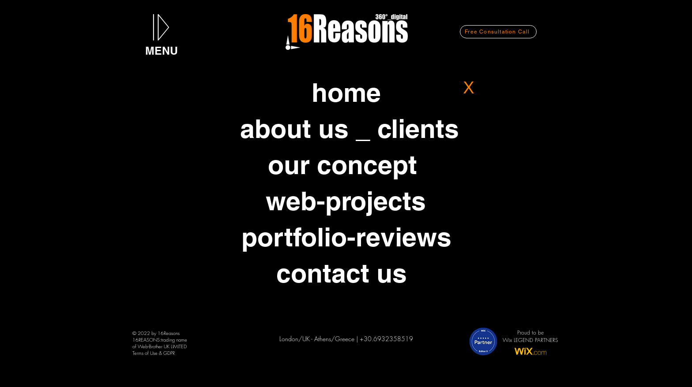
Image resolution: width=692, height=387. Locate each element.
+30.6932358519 (386, 339)
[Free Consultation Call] (498, 31)
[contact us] (341, 273)
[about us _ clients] (349, 128)
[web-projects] (346, 200)
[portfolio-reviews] (346, 237)
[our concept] (342, 164)
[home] (346, 92)
